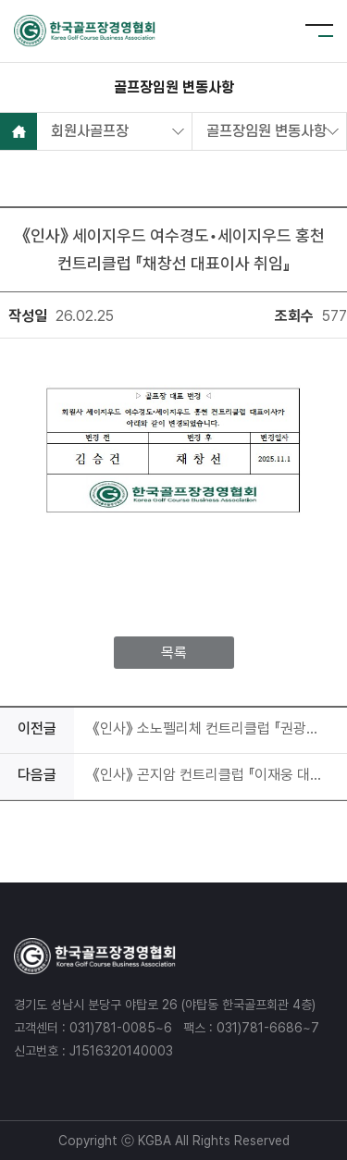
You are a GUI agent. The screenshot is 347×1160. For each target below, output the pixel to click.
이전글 (37, 728)
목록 (174, 652)
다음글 (37, 775)
